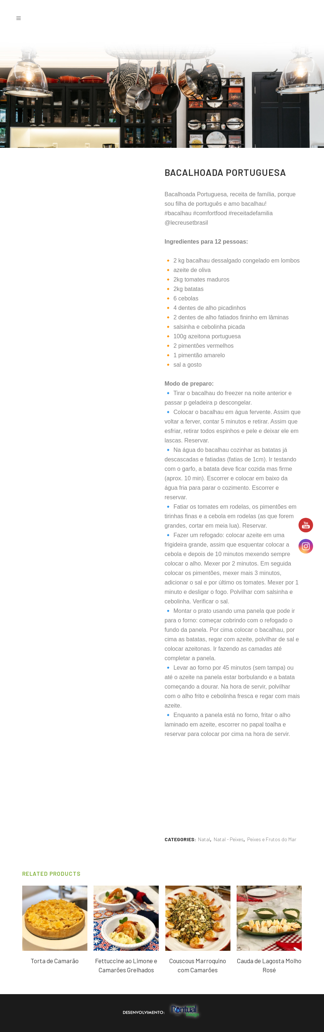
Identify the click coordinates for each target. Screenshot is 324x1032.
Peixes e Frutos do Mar (271, 839)
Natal (204, 839)
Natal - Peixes (229, 839)
